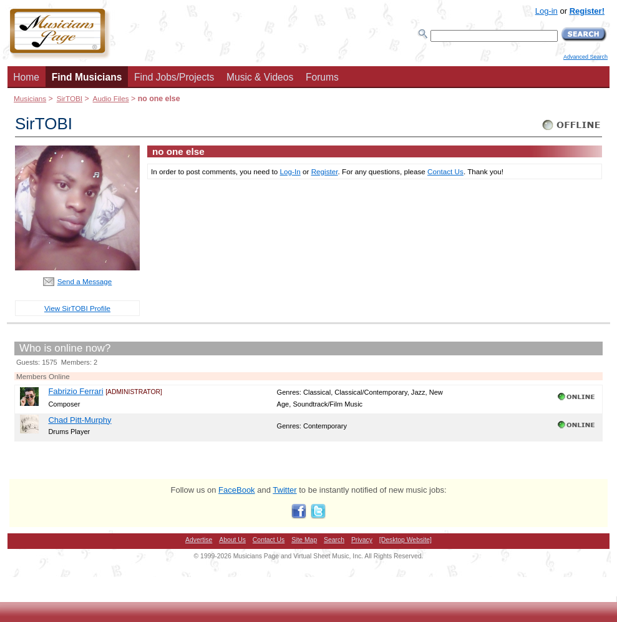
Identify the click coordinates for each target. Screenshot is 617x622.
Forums (322, 77)
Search (334, 539)
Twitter (284, 490)
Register (324, 171)
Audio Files (111, 98)
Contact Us (445, 171)
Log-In (290, 171)
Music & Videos (259, 77)
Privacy (361, 539)
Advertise (198, 539)
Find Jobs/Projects (174, 77)
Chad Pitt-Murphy (79, 420)
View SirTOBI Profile (77, 308)
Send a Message (84, 281)
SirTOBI (69, 98)
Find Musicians (87, 77)
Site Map (304, 539)
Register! (587, 11)
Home (26, 77)
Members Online (43, 376)
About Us (232, 539)
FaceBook (236, 490)
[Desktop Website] (405, 539)
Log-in (546, 11)
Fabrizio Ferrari (75, 391)
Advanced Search (585, 57)
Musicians (30, 98)
